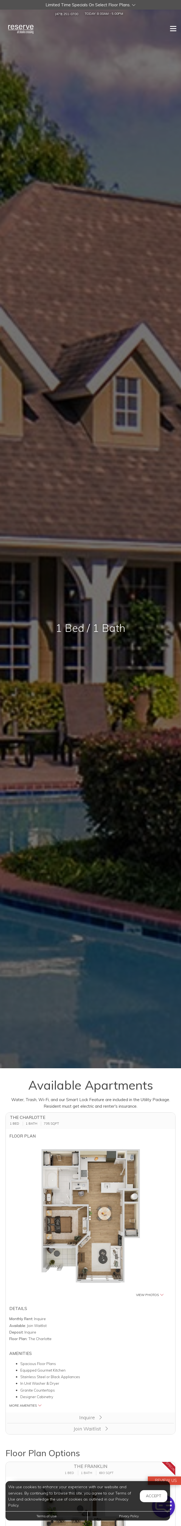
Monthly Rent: (21, 1318)
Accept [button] (153, 1495)
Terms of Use (46, 1516)
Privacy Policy (129, 1516)
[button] (90, 5)
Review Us (165, 1480)
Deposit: (16, 1332)
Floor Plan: (18, 1338)
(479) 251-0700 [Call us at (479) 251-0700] (66, 13)
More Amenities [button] (25, 1405)
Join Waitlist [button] (90, 1429)
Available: (17, 1325)
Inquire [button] (90, 1417)
